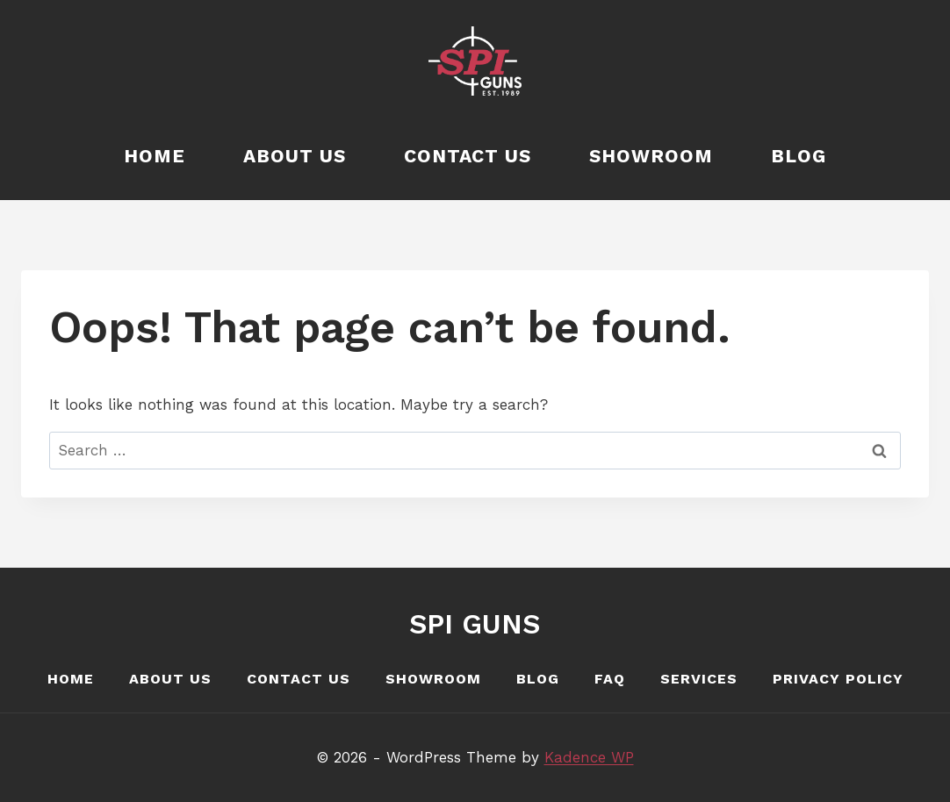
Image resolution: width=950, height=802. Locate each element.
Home (154, 156)
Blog (798, 156)
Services (699, 678)
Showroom (651, 156)
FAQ (609, 678)
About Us (294, 156)
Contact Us (467, 156)
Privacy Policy (838, 678)
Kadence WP (589, 757)
